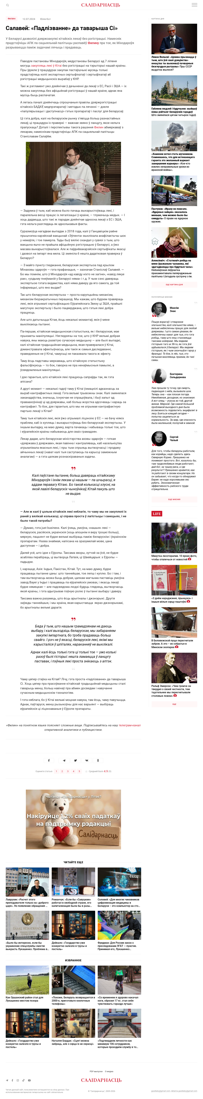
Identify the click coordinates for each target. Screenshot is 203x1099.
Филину (93, 43)
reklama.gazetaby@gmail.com (184, 1091)
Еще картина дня (174, 285)
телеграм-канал (130, 725)
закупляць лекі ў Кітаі (46, 65)
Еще (174, 704)
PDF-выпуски (96, 1071)
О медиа (109, 1071)
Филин (11, 18)
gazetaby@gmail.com (160, 1091)
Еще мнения (174, 499)
